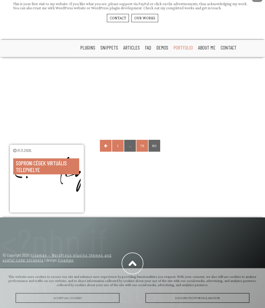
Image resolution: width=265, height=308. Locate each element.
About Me (207, 47)
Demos (162, 47)
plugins (87, 47)
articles (131, 47)
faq (148, 47)
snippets (109, 47)
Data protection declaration (197, 298)
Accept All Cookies (67, 298)
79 (142, 146)
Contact (229, 47)
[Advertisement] (133, 98)
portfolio (183, 47)
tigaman (66, 259)
